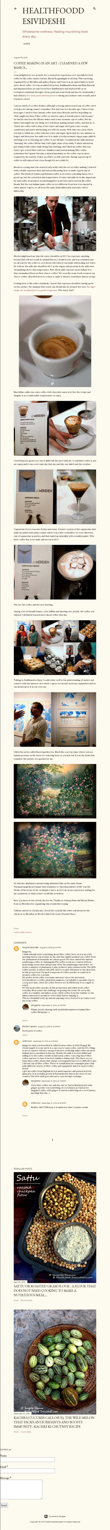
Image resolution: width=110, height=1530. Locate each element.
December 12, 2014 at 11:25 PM (54, 1081)
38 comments (26, 1300)
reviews (28, 932)
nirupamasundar (30, 947)
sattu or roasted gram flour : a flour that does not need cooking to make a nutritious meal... (55, 1290)
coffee (22, 932)
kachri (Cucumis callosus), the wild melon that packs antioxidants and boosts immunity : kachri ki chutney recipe (54, 1422)
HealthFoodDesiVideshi (53, 15)
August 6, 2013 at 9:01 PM (50, 947)
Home (26, 44)
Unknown (27, 1041)
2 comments (26, 1432)
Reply (25, 1020)
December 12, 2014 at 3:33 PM (45, 1041)
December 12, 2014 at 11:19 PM (54, 1005)
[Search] (94, 8)
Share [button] (16, 928)
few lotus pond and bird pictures (42, 95)
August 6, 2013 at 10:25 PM (49, 1026)
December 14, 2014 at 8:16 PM (54, 1103)
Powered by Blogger (55, 1516)
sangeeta (35, 1005)
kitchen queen (29, 1026)
